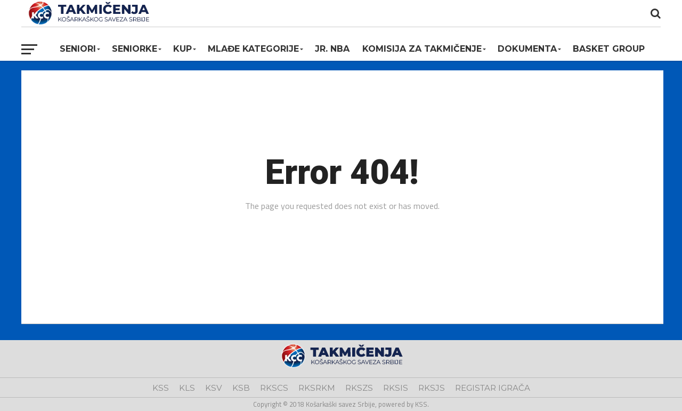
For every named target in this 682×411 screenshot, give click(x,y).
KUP (182, 49)
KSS (160, 388)
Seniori (78, 49)
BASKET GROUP (609, 49)
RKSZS (359, 388)
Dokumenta (527, 49)
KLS (187, 388)
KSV (213, 388)
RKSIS (395, 388)
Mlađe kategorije (253, 49)
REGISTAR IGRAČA (492, 388)
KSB (241, 388)
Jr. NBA (332, 49)
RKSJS (431, 388)
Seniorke (134, 49)
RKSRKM (316, 388)
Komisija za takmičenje (422, 49)
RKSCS (274, 388)
